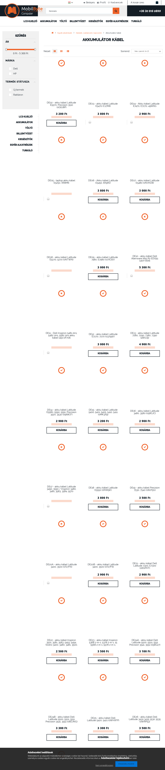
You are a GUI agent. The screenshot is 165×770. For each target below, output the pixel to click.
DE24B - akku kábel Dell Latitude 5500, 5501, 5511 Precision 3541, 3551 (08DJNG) (61, 719)
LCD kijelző (30, 21)
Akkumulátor (48, 21)
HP (14, 73)
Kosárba (61, 123)
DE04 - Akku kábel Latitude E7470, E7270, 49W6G (145, 104)
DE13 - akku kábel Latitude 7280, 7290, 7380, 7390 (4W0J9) (144, 335)
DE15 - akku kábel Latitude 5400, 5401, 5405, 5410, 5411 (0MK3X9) (103, 412)
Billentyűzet (78, 21)
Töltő (63, 21)
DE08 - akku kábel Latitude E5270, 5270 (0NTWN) (61, 258)
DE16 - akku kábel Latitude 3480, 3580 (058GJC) (144, 412)
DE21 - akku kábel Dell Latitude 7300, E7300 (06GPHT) (145, 565)
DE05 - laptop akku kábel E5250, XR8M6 (61, 181)
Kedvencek (115, 2)
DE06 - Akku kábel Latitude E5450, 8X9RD (103, 181)
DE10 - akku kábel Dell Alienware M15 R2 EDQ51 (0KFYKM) (144, 258)
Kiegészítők (96, 21)
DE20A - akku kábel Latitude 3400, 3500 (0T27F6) (61, 565)
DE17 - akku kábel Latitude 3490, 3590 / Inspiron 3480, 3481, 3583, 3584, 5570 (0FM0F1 (61, 490)
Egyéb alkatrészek (117, 21)
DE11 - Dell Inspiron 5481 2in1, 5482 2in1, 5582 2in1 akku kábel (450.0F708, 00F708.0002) (61, 336)
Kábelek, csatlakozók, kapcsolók (89, 33)
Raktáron (18, 94)
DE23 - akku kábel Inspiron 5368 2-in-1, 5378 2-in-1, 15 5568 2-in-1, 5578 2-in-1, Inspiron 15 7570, (103, 643)
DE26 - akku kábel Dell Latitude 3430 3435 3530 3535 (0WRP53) (145, 719)
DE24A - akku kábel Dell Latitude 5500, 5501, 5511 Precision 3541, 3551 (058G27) (144, 642)
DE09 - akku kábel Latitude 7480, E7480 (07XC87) (103, 258)
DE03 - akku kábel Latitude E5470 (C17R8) (103, 104)
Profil (99, 2)
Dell (15, 68)
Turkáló (136, 21)
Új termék (18, 89)
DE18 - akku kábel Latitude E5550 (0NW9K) (103, 488)
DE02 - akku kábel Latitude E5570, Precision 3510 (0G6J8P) (61, 104)
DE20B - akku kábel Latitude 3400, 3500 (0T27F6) (103, 565)
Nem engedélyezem (104, 765)
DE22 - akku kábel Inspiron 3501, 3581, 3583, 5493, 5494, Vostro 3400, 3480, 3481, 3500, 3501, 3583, (61, 643)
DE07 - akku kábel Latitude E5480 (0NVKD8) (144, 181)
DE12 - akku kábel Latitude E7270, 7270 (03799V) (103, 335)
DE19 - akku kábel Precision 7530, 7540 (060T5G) (145, 488)
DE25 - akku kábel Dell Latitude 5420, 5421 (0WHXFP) (103, 719)
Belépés (84, 2)
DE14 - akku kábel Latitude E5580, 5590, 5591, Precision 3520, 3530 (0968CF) (61, 412)
